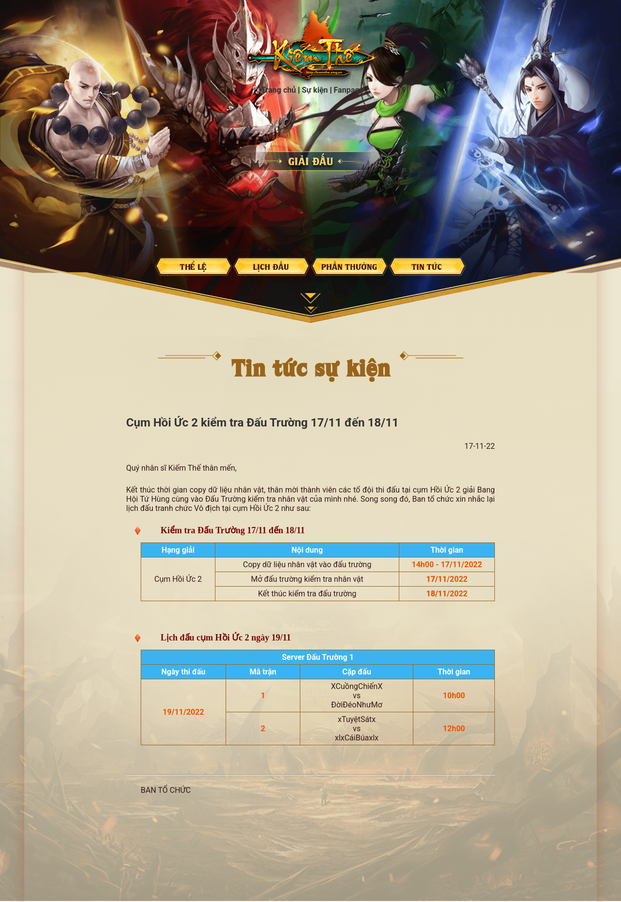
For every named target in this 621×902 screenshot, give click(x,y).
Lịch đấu (271, 266)
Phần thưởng (349, 266)
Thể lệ (193, 266)
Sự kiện (315, 90)
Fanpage (348, 90)
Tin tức (427, 266)
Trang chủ (311, 47)
